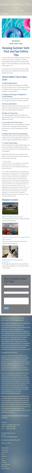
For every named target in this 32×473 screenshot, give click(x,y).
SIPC (12, 364)
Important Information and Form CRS (12, 415)
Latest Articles (5, 464)
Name (5, 284)
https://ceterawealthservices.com (11, 393)
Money (3, 460)
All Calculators (5, 468)
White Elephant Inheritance (12, 217)
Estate (3, 454)
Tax (2, 458)
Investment (4, 452)
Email (5, 290)
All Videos (4, 466)
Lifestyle (3, 462)
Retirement (4, 450)
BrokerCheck (19, 320)
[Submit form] (6, 308)
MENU (5, 14)
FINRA (8, 364)
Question (6, 296)
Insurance (4, 456)
